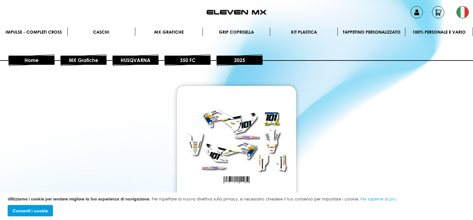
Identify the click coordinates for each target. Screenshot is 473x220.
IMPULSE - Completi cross (34, 32)
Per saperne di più (378, 198)
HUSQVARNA (136, 60)
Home (31, 60)
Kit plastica (304, 32)
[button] (462, 12)
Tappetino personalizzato (371, 32)
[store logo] (236, 12)
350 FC (188, 60)
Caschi (101, 32)
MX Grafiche (169, 32)
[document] (237, 206)
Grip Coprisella (236, 32)
